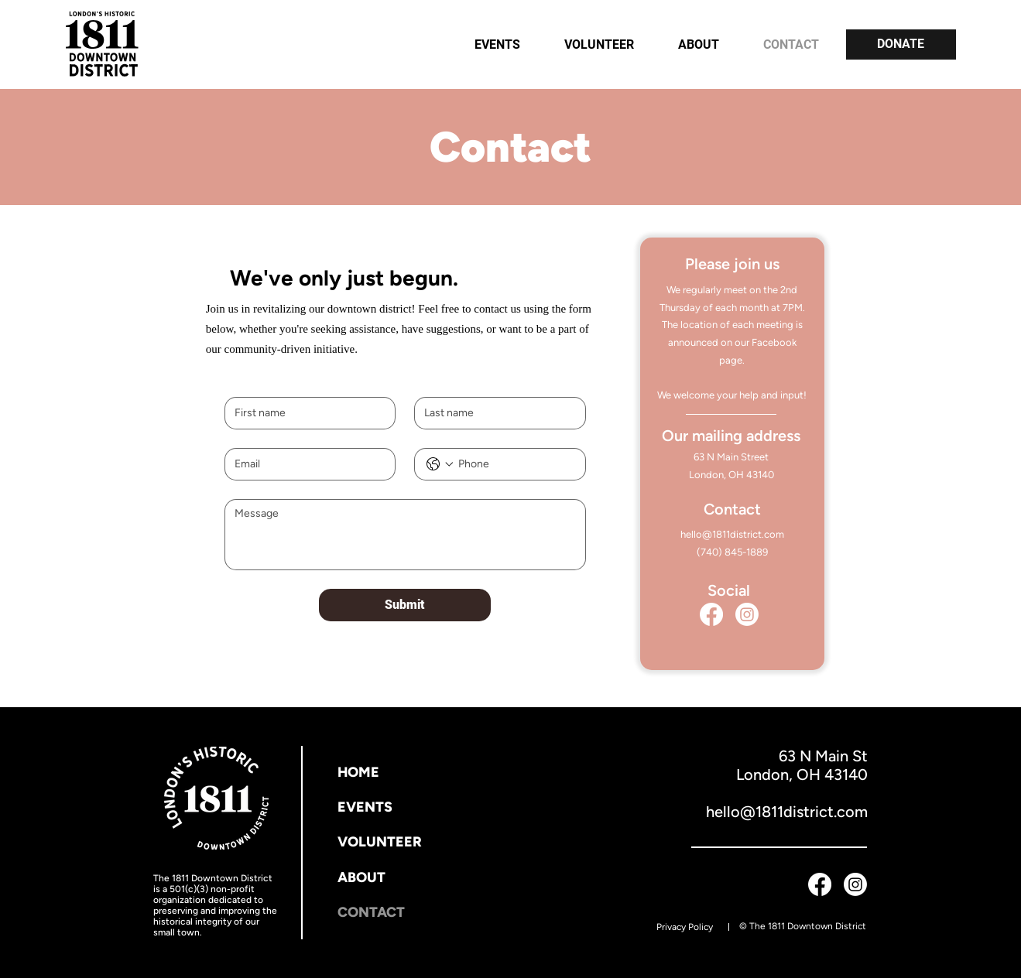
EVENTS (364, 807)
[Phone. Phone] (515, 464)
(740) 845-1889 (732, 552)
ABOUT (361, 877)
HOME (358, 772)
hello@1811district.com (732, 534)
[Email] (305, 464)
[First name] (305, 413)
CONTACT (371, 912)
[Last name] (495, 413)
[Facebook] (711, 614)
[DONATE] (901, 44)
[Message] (405, 534)
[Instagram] (747, 614)
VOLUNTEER (379, 841)
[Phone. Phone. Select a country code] (439, 464)
